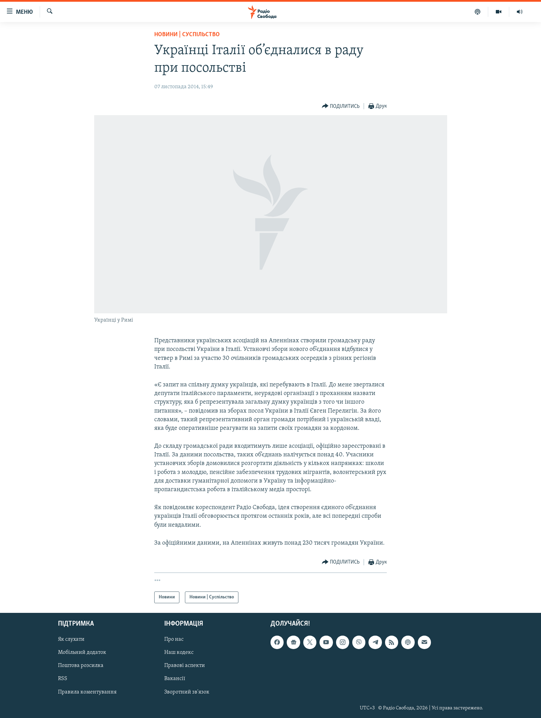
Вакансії (174, 679)
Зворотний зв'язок (186, 692)
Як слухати (71, 639)
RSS (62, 679)
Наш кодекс (179, 652)
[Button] (341, 106)
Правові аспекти (184, 666)
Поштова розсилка (81, 666)
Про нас (174, 639)
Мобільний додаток (82, 652)
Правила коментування (87, 692)
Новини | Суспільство (187, 34)
